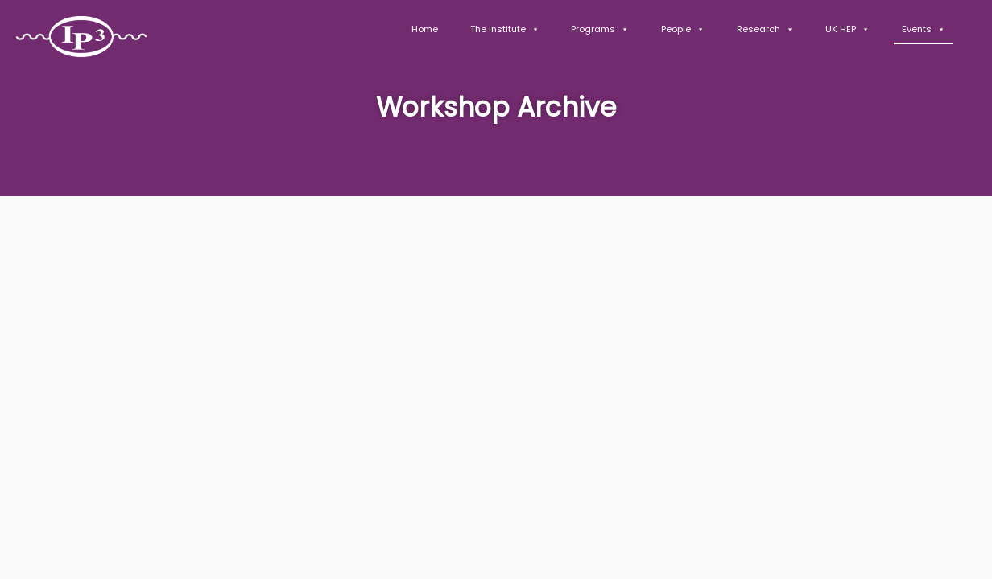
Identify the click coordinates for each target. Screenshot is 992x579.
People (683, 29)
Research (765, 29)
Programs (600, 29)
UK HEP (847, 29)
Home (424, 29)
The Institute (504, 29)
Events (923, 29)
